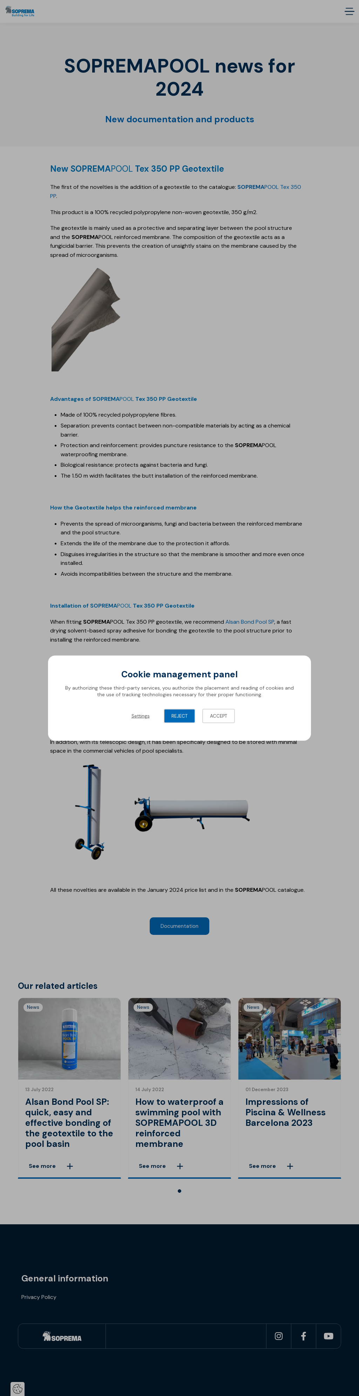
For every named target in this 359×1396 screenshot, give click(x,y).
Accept (218, 716)
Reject (179, 716)
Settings (140, 716)
